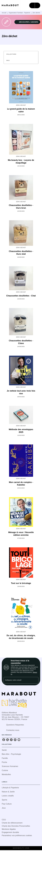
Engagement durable (10, 832)
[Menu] (34, 5)
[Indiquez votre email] (18, 680)
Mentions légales (9, 829)
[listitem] (4, 740)
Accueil (4, 13)
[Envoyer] (35, 680)
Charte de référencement (12, 823)
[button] (27, 22)
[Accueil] (11, 5)
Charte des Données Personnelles (16, 826)
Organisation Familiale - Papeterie (19, 13)
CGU (4, 820)
